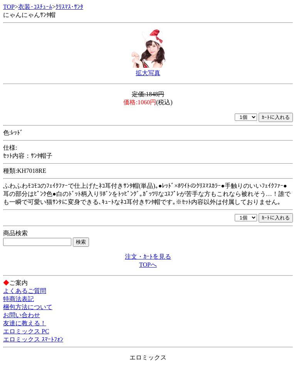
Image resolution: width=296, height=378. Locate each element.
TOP (9, 6)
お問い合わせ (21, 315)
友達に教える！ (24, 323)
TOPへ (148, 264)
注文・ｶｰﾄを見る (148, 256)
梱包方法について (27, 307)
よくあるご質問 (24, 291)
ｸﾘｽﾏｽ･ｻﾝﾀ (69, 6)
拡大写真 (148, 73)
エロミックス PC (26, 331)
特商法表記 (18, 299)
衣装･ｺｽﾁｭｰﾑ (35, 6)
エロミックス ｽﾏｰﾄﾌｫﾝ (33, 339)
